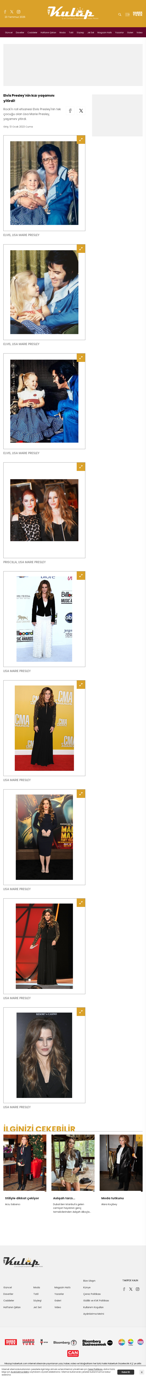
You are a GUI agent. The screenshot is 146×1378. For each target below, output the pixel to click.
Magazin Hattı (104, 32)
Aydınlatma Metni (93, 1314)
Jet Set (90, 32)
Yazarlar (119, 32)
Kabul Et (126, 1372)
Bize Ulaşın (89, 1280)
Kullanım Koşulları (93, 1307)
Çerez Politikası (92, 1294)
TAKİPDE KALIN (130, 1280)
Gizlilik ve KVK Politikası (96, 1300)
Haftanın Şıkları (48, 32)
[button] (139, 1138)
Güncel (8, 32)
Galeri (130, 32)
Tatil (71, 32)
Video (139, 32)
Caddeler (32, 32)
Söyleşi (80, 32)
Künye (87, 1287)
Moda (63, 32)
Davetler (20, 32)
